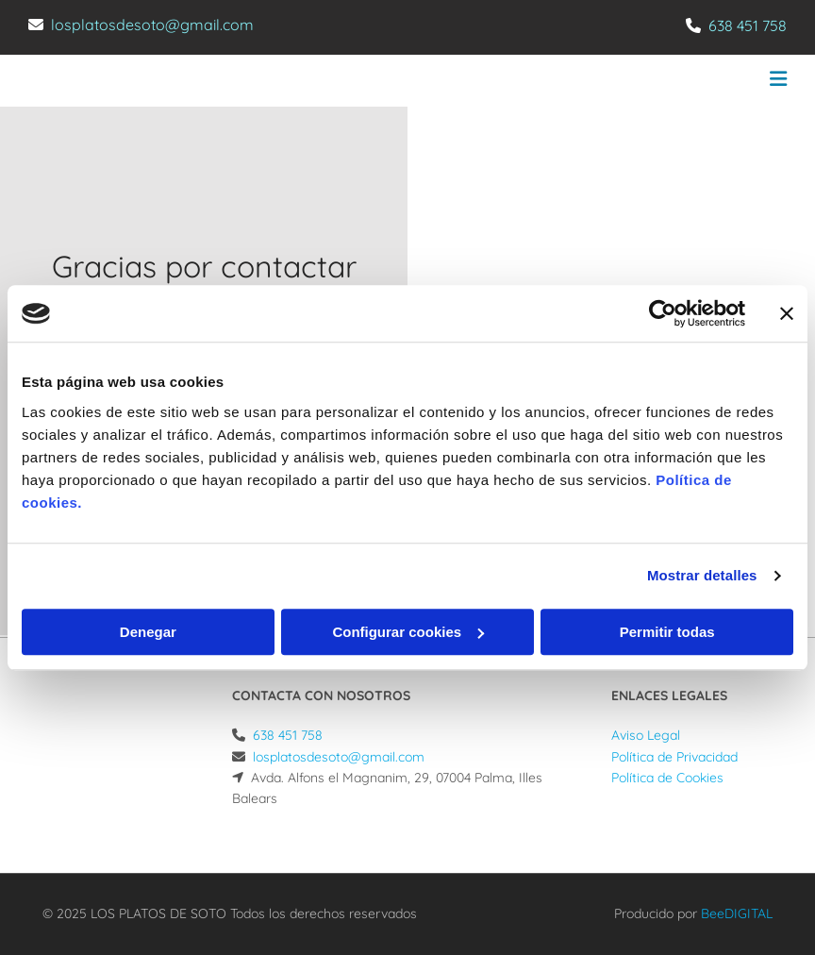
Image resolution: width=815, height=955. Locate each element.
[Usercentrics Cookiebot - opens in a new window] (662, 313)
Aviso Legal (645, 735)
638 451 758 (747, 25)
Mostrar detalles (702, 575)
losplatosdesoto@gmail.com (152, 24)
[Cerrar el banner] (786, 313)
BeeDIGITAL (737, 913)
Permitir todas (667, 632)
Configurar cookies (408, 632)
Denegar (148, 632)
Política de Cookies (667, 777)
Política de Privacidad (674, 756)
